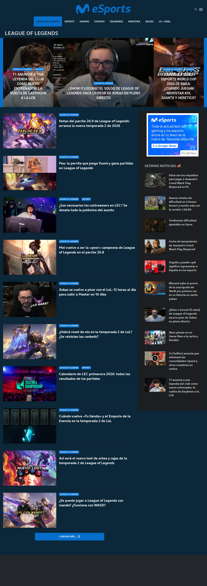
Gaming (84, 21)
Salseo (149, 21)
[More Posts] (69, 536)
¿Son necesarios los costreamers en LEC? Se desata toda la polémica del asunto (93, 207)
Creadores (116, 21)
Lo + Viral (165, 21)
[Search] (195, 9)
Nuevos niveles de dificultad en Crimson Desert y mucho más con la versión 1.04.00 (184, 203)
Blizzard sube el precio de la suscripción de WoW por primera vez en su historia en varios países (183, 291)
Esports (69, 21)
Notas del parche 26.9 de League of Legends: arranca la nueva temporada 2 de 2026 (94, 123)
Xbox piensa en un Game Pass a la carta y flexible (183, 336)
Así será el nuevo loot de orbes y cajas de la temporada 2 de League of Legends (93, 460)
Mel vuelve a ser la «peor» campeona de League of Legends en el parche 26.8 (97, 250)
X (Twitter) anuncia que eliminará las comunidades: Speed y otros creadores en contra (184, 361)
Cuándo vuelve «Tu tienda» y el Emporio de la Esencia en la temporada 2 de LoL (94, 418)
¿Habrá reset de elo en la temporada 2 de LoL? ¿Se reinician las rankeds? (95, 335)
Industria (134, 21)
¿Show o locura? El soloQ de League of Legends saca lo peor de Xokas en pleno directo (103, 93)
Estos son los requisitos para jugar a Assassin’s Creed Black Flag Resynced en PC (183, 181)
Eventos (99, 21)
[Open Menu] (201, 9)
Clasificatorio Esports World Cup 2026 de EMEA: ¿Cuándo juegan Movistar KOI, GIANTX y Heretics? (178, 86)
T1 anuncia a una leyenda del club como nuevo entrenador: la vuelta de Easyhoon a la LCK (28, 86)
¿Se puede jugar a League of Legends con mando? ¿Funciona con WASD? (91, 503)
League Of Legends (47, 21)
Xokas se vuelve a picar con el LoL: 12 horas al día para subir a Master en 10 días (97, 292)
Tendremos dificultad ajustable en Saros (182, 222)
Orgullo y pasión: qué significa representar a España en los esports (183, 266)
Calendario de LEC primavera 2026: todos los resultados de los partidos (94, 376)
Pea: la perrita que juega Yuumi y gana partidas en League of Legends (96, 165)
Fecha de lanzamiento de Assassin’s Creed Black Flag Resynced (183, 245)
